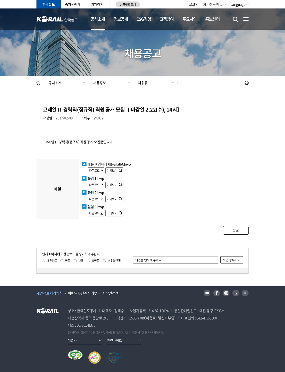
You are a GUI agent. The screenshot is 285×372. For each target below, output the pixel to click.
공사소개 (98, 19)
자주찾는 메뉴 (212, 4)
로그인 (193, 4)
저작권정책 (110, 293)
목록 (236, 230)
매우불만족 (114, 260)
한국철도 (48, 4)
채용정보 (99, 82)
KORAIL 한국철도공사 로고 (57, 19)
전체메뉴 (246, 19)
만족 (67, 260)
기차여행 (97, 4)
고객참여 (166, 19)
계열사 (72, 340)
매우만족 (52, 260)
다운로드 (94, 170)
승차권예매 (73, 4)
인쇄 (247, 82)
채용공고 (144, 82)
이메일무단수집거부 (82, 293)
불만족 (96, 260)
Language (238, 4)
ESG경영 (143, 19)
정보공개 (121, 19)
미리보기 (112, 170)
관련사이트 (114, 340)
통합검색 (235, 19)
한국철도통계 (128, 4)
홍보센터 (212, 19)
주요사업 (189, 19)
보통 (81, 260)
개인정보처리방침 (49, 293)
